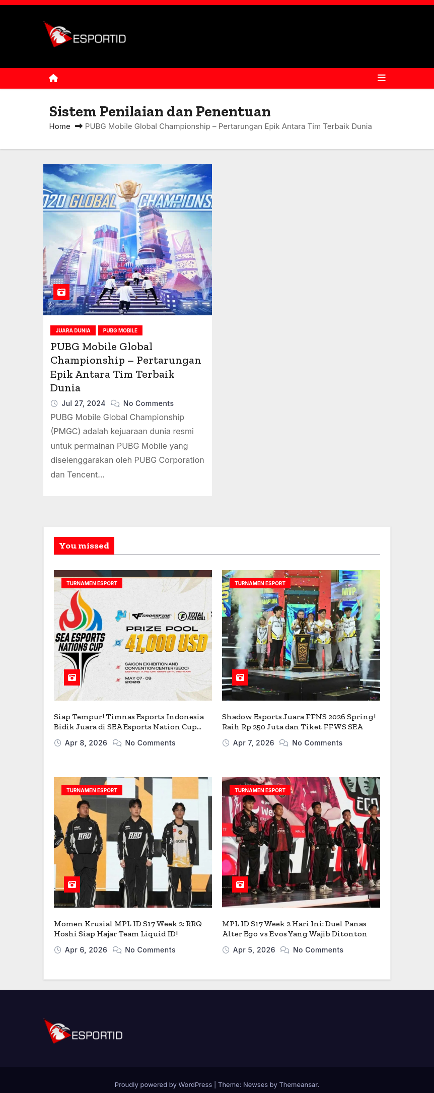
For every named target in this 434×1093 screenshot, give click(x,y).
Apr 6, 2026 (87, 940)
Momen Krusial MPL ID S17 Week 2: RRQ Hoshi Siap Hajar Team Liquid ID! (128, 919)
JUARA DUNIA (72, 330)
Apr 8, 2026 (87, 738)
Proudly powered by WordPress (164, 1075)
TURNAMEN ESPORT (91, 583)
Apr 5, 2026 (255, 940)
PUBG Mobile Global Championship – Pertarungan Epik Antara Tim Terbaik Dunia (125, 367)
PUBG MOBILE (120, 330)
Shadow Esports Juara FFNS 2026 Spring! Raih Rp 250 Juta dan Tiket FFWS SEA (299, 717)
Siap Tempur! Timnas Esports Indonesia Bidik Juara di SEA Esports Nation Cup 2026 (129, 722)
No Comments (148, 403)
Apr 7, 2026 (255, 738)
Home (59, 126)
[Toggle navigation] (382, 78)
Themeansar (298, 1075)
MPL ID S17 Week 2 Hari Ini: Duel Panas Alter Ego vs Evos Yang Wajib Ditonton (295, 919)
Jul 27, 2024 (84, 403)
